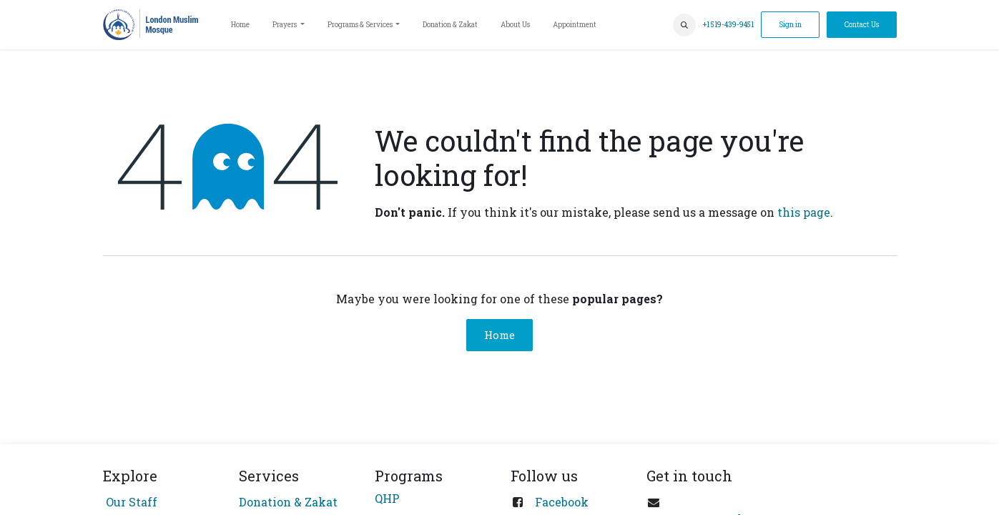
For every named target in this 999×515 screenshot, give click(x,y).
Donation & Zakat (288, 501)
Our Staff (130, 501)
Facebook (562, 501)
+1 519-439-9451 (728, 24)
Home (499, 335)
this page (803, 212)
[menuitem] (240, 25)
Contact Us (862, 24)
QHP (387, 498)
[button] (684, 25)
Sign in (790, 24)
